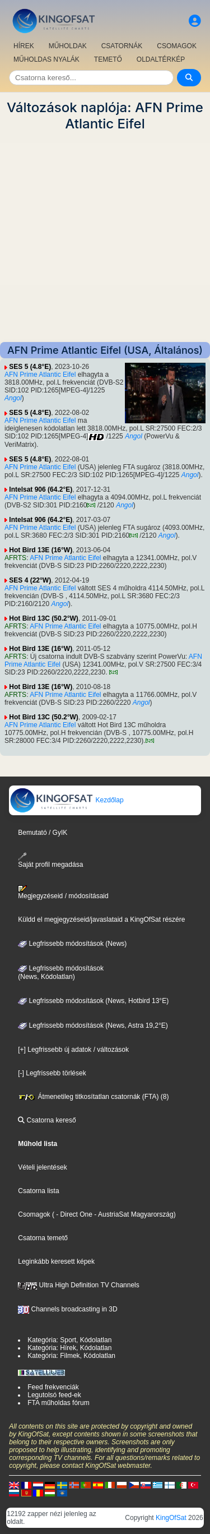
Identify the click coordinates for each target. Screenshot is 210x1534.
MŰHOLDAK (68, 46)
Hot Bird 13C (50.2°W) (43, 618)
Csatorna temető (43, 1238)
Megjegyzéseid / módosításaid (63, 892)
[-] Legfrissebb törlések (52, 1073)
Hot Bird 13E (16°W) (40, 550)
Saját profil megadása (50, 860)
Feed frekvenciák (52, 1387)
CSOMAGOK (177, 46)
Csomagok (34, 1214)
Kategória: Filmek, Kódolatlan (71, 1356)
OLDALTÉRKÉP (161, 59)
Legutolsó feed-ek (54, 1395)
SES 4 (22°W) (30, 580)
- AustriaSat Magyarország (133, 1214)
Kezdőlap (66, 800)
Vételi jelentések (42, 1167)
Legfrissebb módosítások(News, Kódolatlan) (61, 972)
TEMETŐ (108, 59)
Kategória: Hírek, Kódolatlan (69, 1348)
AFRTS (15, 558)
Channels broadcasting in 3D (67, 1309)
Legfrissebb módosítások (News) (72, 944)
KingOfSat (171, 1518)
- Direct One (74, 1214)
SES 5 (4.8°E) (30, 367)
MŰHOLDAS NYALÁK (46, 59)
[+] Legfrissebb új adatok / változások (73, 1050)
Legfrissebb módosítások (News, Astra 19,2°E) (93, 1025)
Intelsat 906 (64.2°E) (40, 489)
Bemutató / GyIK (42, 833)
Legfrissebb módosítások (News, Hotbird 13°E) (93, 1001)
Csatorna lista (38, 1191)
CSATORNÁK (122, 46)
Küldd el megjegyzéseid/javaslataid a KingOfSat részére (101, 919)
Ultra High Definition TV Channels (78, 1285)
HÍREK (23, 46)
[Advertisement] (105, 237)
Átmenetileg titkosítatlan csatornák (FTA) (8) (93, 1097)
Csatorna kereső (47, 1120)
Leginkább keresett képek (56, 1261)
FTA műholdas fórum (58, 1403)
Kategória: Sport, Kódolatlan (69, 1340)
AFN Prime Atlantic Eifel (40, 374)
